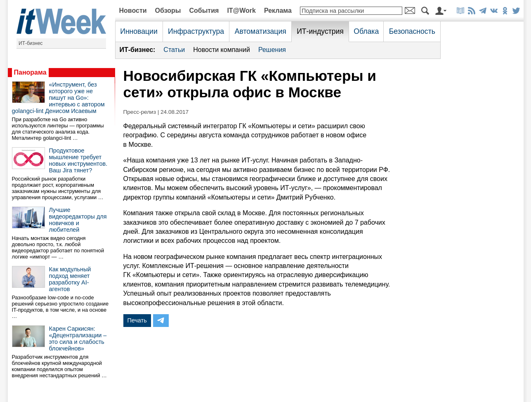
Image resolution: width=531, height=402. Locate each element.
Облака (366, 31)
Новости (133, 10)
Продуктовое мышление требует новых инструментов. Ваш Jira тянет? (78, 160)
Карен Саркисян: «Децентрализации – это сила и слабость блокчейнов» (78, 338)
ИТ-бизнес (30, 43)
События (204, 10)
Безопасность (412, 31)
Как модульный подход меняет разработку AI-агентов (70, 279)
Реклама (278, 10)
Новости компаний (221, 49)
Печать (137, 320)
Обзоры (168, 10)
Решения (272, 49)
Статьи (174, 49)
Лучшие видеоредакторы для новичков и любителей (78, 220)
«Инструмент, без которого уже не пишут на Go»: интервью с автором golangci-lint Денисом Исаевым (58, 97)
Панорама (30, 72)
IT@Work (241, 10)
